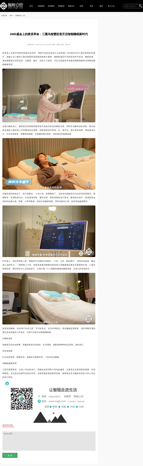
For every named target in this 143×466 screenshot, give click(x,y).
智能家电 (41, 6)
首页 (31, 6)
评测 (81, 6)
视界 (101, 6)
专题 (91, 6)
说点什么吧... (49, 441)
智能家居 (61, 6)
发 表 (10, 456)
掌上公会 (111, 6)
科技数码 (51, 6)
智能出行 (71, 6)
